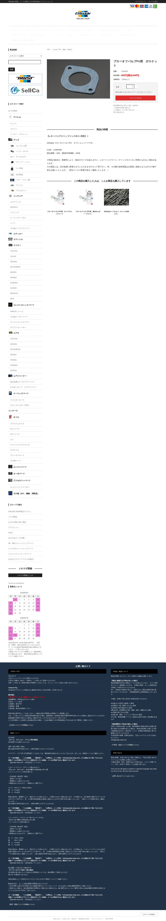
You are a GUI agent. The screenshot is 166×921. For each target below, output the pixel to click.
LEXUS (13, 252)
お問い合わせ (57, 914)
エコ (12, 435)
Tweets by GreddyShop (16, 578)
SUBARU (14, 278)
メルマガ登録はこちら (25, 571)
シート (13, 218)
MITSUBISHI (15, 262)
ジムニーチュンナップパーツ (19, 549)
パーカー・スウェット (19, 129)
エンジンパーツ (26, 35)
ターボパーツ (41, 35)
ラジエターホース (17, 395)
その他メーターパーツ (19, 312)
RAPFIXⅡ (14, 203)
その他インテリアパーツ (20, 224)
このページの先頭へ (149, 910)
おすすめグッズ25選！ (17, 533)
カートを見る (153, 1)
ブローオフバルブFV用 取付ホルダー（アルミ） (88, 208)
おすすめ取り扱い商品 (17, 517)
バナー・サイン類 (20, 175)
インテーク (148, 30)
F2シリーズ (14, 424)
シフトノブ (14, 208)
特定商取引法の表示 (84, 914)
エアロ (104, 30)
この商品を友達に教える (121, 103)
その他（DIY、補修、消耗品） (82, 35)
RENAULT (14, 289)
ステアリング (15, 197)
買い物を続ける (118, 107)
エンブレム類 (18, 141)
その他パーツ (15, 456)
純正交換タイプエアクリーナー (22, 377)
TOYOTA (13, 247)
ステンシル (60, 30)
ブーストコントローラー (20, 317)
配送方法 (74, 914)
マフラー (71, 30)
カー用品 (16, 163)
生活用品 (16, 170)
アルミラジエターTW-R (19, 401)
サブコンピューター (18, 323)
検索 (11, 65)
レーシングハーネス (18, 213)
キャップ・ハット (20, 157)
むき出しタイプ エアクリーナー (23, 383)
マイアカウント (140, 1)
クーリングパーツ (133, 30)
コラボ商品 (12, 512)
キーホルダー (18, 152)
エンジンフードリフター (20, 482)
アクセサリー (18, 186)
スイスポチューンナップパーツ (20, 544)
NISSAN (13, 257)
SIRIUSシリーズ (16, 307)
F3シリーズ (14, 430)
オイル (14, 35)
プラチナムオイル (17, 419)
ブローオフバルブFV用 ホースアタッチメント (59, 208)
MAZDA (13, 268)
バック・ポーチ (19, 146)
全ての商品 (12, 106)
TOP (48, 45)
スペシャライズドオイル (20, 440)
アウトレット (13, 523)
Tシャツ (13, 119)
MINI (12, 294)
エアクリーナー (116, 30)
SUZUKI (13, 284)
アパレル (15, 30)
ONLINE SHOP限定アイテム (19, 507)
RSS (107, 914)
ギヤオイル (14, 445)
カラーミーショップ (64, 917)
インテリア (35, 30)
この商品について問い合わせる (124, 105)
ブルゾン (13, 124)
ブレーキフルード (17, 451)
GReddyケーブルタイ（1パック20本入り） (116, 208)
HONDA (13, 273)
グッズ (24, 30)
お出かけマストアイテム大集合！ (21, 554)
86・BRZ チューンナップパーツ (21, 539)
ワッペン (16, 180)
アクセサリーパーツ (58, 35)
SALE (10, 528)
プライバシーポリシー (97, 914)
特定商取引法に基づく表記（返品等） (126, 101)
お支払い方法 (66, 914)
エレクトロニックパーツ (88, 30)
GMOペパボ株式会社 (90, 917)
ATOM (111, 914)
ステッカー (47, 30)
